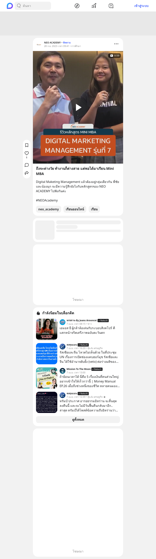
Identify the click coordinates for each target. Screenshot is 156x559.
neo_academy (48, 209)
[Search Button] (19, 6)
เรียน (94, 209)
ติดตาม (67, 42)
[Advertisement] (78, 23)
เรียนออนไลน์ (75, 209)
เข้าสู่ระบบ (141, 6)
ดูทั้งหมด (78, 419)
